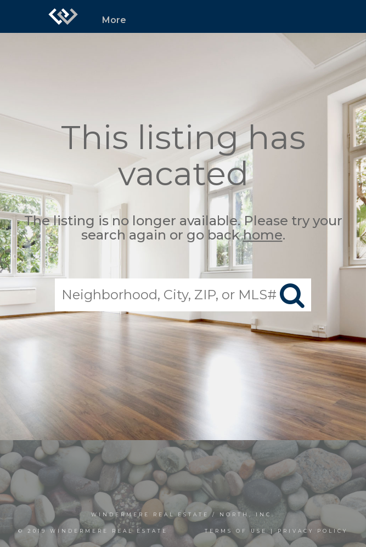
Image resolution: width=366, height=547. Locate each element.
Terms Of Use (236, 531)
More (114, 20)
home (263, 235)
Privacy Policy (313, 531)
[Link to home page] (63, 16)
